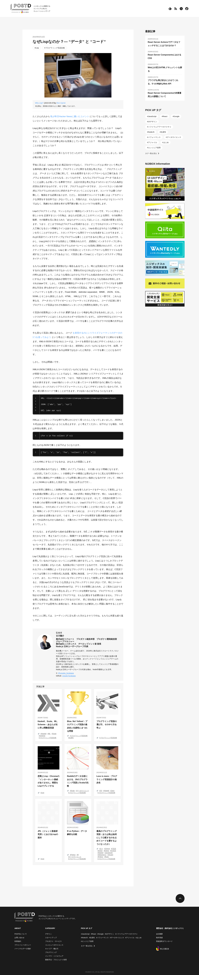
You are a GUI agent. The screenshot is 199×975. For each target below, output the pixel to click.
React (165, 116)
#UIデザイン (109, 934)
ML (49, 734)
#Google (100, 934)
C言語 (114, 849)
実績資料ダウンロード (164, 941)
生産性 (71, 738)
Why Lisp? (39, 103)
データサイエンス (83, 791)
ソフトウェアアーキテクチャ (159, 127)
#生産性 (92, 938)
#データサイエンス (117, 938)
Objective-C (102, 855)
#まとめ (139, 938)
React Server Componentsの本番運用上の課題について (164, 94)
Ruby (107, 857)
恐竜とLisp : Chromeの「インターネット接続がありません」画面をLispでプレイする (49, 781)
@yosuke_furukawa (66, 673)
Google (176, 116)
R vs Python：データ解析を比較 (77, 832)
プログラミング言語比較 (55, 48)
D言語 (100, 851)
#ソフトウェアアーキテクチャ (126, 934)
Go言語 (113, 851)
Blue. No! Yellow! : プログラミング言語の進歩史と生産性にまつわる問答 (77, 726)
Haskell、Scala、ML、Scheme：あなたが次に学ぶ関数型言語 (48, 724)
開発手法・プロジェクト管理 (56, 960)
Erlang (107, 851)
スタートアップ (51, 938)
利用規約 (17, 941)
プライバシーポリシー (22, 945)
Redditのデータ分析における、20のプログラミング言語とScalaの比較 (78, 781)
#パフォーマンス (102, 938)
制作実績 (159, 938)
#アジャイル (129, 938)
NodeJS (151, 132)
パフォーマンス (154, 137)
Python (73, 855)
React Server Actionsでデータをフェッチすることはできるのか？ (164, 44)
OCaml (110, 855)
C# (101, 791)
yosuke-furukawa (69, 676)
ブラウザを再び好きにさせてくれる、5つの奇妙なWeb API (163, 82)
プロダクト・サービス (53, 941)
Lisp (37, 48)
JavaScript (109, 853)
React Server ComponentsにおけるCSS (164, 56)
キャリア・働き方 (51, 949)
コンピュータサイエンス (54, 945)
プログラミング (51, 952)
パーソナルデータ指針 (22, 949)
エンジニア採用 (154, 148)
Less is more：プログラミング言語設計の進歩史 (106, 779)
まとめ (166, 142)
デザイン (48, 934)
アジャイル (152, 142)
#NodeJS (84, 938)
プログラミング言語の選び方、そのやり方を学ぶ (106, 724)
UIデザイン (152, 122)
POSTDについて (20, 934)
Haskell (43, 734)
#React (93, 934)
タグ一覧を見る (151, 153)
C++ (101, 849)
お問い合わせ (19, 938)
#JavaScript (85, 934)
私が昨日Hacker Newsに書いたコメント (69, 116)
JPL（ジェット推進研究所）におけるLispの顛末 (48, 834)
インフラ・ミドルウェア (54, 956)
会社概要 (159, 934)
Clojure (107, 849)
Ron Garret (61, 103)
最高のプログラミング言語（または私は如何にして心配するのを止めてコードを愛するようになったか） (106, 837)
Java (112, 791)
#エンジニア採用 (87, 941)
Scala (54, 734)
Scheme (42, 736)
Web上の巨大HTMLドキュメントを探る (165, 69)
